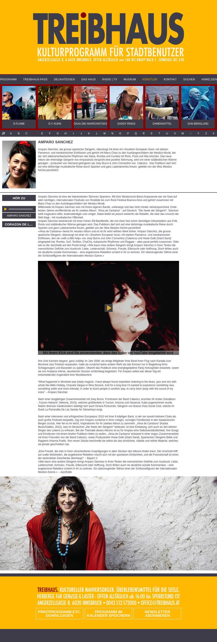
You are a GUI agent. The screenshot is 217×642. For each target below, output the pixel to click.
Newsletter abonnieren (157, 614)
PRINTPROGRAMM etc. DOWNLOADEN (59, 614)
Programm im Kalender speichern (108, 614)
